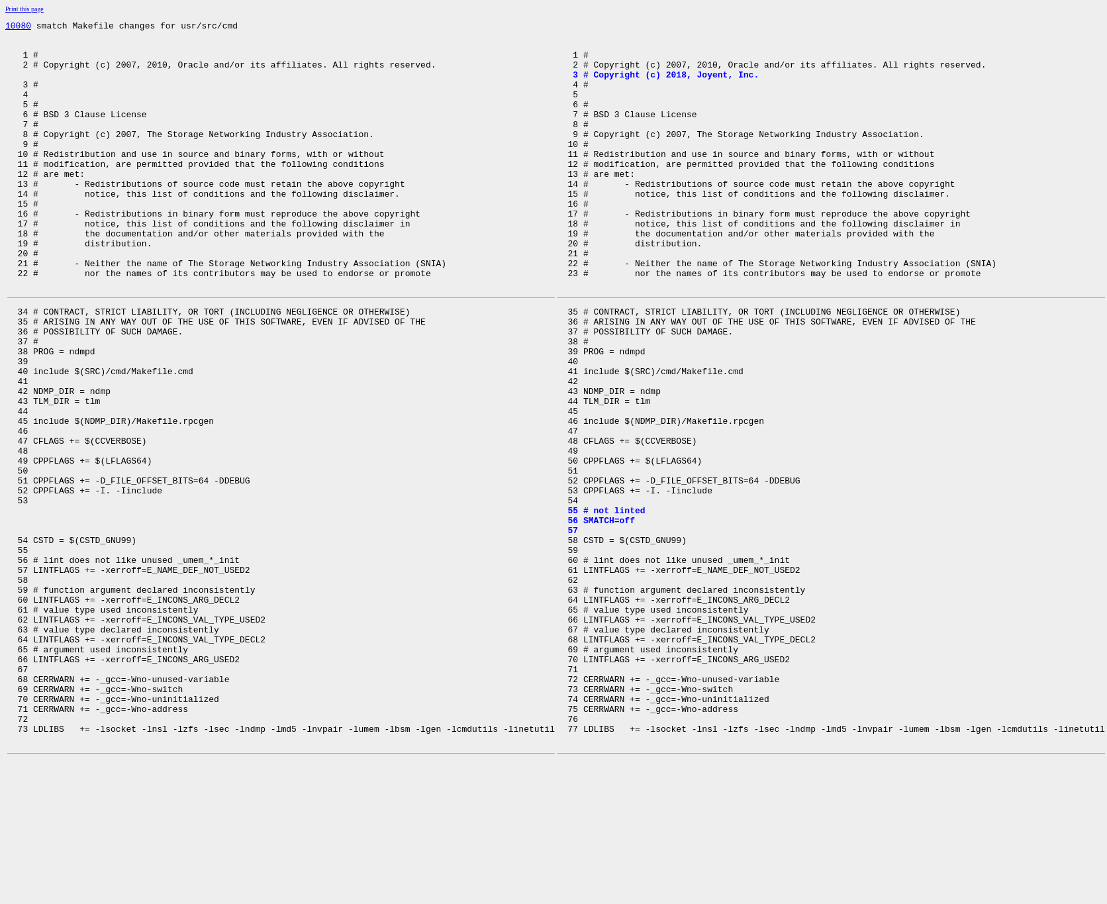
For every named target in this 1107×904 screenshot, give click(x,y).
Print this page (24, 9)
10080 (18, 27)
